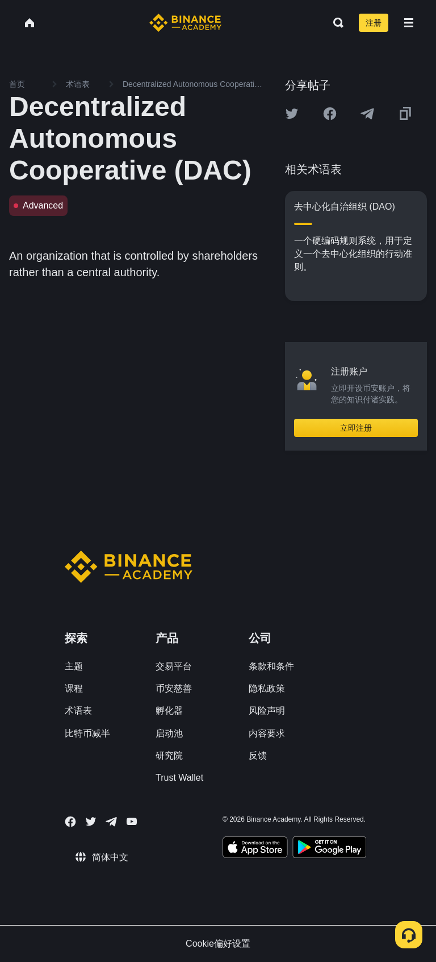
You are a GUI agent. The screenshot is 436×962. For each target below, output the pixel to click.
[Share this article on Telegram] (367, 113)
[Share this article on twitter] (292, 113)
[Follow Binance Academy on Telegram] (111, 822)
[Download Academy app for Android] (329, 848)
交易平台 (174, 666)
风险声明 (267, 710)
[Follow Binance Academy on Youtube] (131, 821)
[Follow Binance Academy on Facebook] (70, 821)
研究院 (169, 755)
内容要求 (267, 733)
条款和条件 (271, 666)
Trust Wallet (179, 777)
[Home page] (185, 23)
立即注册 (356, 427)
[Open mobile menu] (408, 23)
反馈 (258, 755)
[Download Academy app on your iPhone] (255, 848)
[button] (409, 23)
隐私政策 (267, 688)
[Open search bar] (335, 23)
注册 (374, 22)
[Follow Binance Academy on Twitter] (91, 821)
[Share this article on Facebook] (330, 113)
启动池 (169, 733)
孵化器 (169, 710)
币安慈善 (174, 688)
